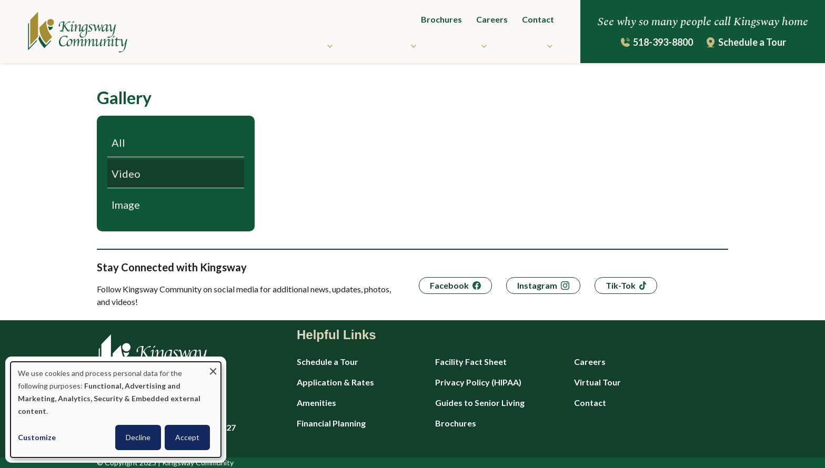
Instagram (537, 285)
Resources (454, 45)
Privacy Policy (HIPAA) (478, 382)
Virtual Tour (597, 382)
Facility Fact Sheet (471, 362)
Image (126, 204)
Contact (538, 19)
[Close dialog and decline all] (213, 368)
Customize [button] (37, 437)
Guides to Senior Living (480, 403)
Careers (492, 19)
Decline (138, 437)
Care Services (377, 45)
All (118, 142)
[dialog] (116, 409)
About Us (522, 45)
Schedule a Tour (752, 42)
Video (126, 173)
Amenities (316, 403)
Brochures (441, 19)
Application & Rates (335, 382)
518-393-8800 (663, 42)
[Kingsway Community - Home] (64, 33)
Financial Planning (331, 423)
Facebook (449, 285)
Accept (187, 437)
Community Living (285, 45)
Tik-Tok (621, 285)
